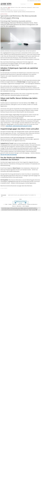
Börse (12, 11)
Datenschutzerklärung (22, 204)
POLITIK (16, 7)
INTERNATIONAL (3, 8)
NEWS (1, 7)
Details (30, 209)
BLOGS (28, 0)
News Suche (36, 4)
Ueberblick (15, 11)
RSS (36, 0)
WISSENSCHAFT (29, 7)
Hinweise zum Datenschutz (32, 204)
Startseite (9, 11)
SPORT (19, 7)
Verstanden (33, 209)
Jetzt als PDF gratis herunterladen (8, 154)
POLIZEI (37, 7)
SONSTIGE (8, 8)
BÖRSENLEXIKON (32, 0)
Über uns (14, 206)
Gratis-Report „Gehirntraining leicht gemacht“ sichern (19, 126)
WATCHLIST (39, 0)
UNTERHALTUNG (23, 7)
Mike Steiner (19, 206)
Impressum (15, 204)
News (6, 204)
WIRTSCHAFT (13, 7)
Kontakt (10, 204)
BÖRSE (9, 7)
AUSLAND (34, 7)
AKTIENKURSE (5, 7)
